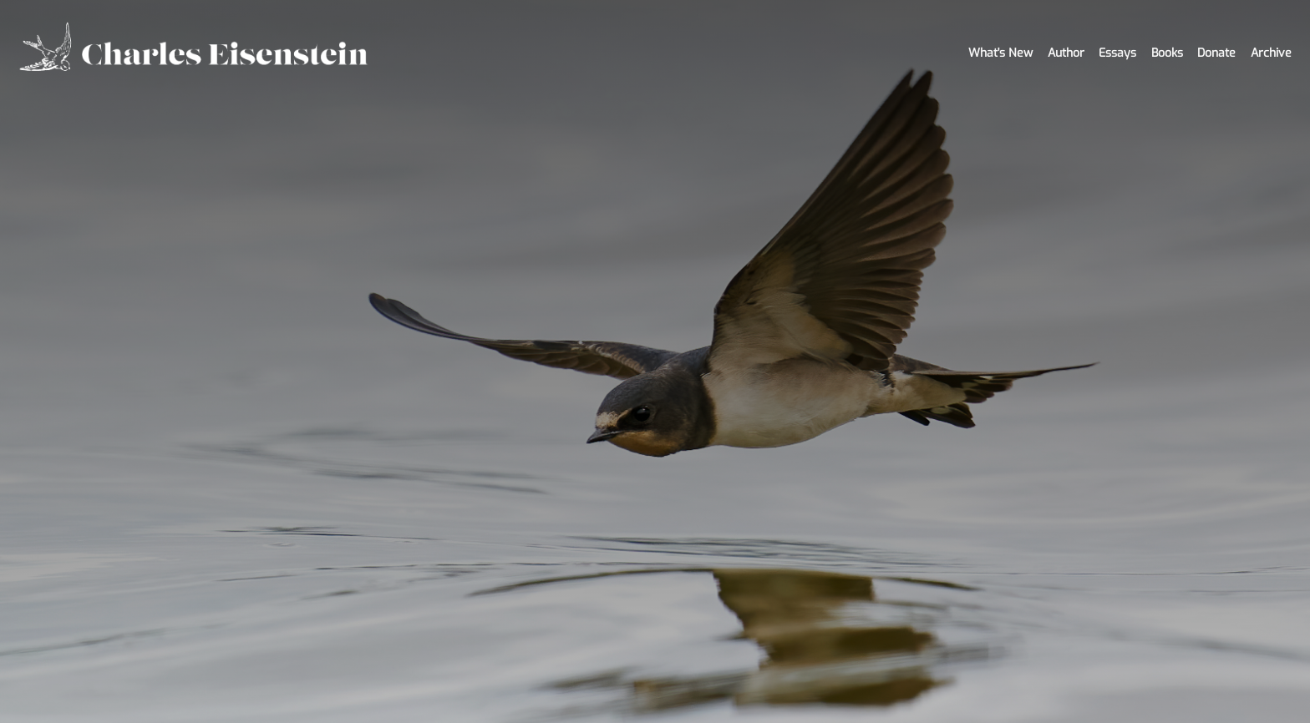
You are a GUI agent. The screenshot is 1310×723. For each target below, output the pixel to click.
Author (1066, 53)
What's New (1000, 53)
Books (1167, 53)
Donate (1216, 53)
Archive (1271, 53)
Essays (1117, 53)
